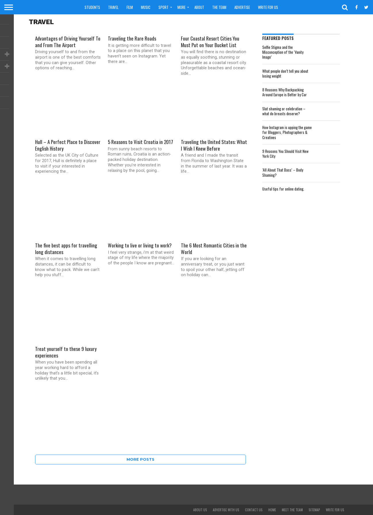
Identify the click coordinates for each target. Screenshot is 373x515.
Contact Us (254, 510)
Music (145, 7)
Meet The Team (292, 510)
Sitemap (314, 510)
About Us (200, 510)
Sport (163, 7)
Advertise (242, 7)
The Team (219, 7)
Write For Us (268, 7)
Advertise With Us (226, 510)
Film (130, 7)
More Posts (140, 459)
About (199, 7)
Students (92, 7)
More (181, 7)
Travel (113, 7)
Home (272, 510)
